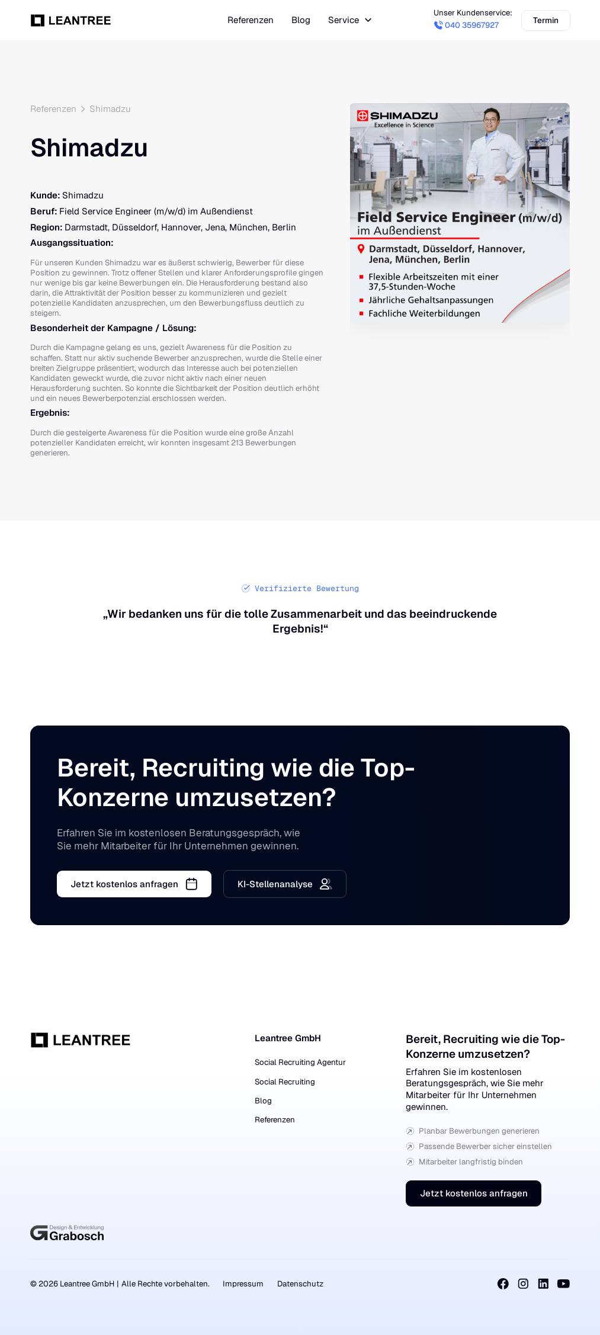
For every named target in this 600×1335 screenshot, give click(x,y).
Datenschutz (300, 1284)
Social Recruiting (285, 1082)
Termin (545, 19)
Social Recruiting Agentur (300, 1062)
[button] (350, 20)
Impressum (243, 1284)
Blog (263, 1101)
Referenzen (275, 1120)
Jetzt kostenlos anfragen (474, 1193)
